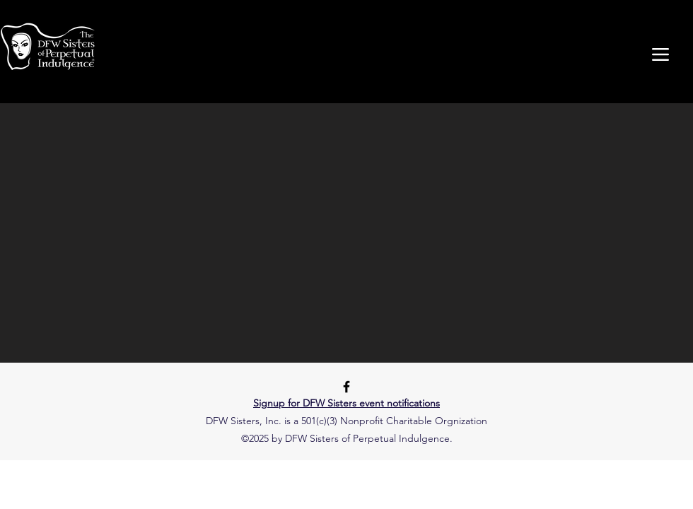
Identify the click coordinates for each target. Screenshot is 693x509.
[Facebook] (346, 386)
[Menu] (660, 54)
